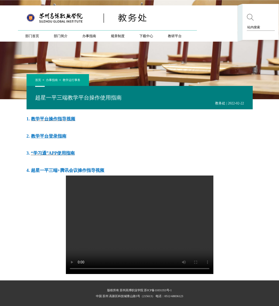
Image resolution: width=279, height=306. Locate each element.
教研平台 (175, 36)
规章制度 (118, 36)
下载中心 (146, 36)
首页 (38, 80)
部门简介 (61, 36)
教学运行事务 (71, 80)
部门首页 (32, 36)
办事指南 (89, 36)
